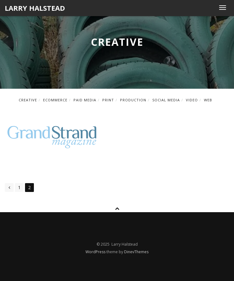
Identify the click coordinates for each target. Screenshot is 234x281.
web (208, 100)
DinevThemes (136, 251)
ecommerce (55, 100)
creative (28, 100)
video (192, 100)
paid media (84, 100)
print (108, 100)
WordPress (95, 251)
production (133, 100)
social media (166, 100)
